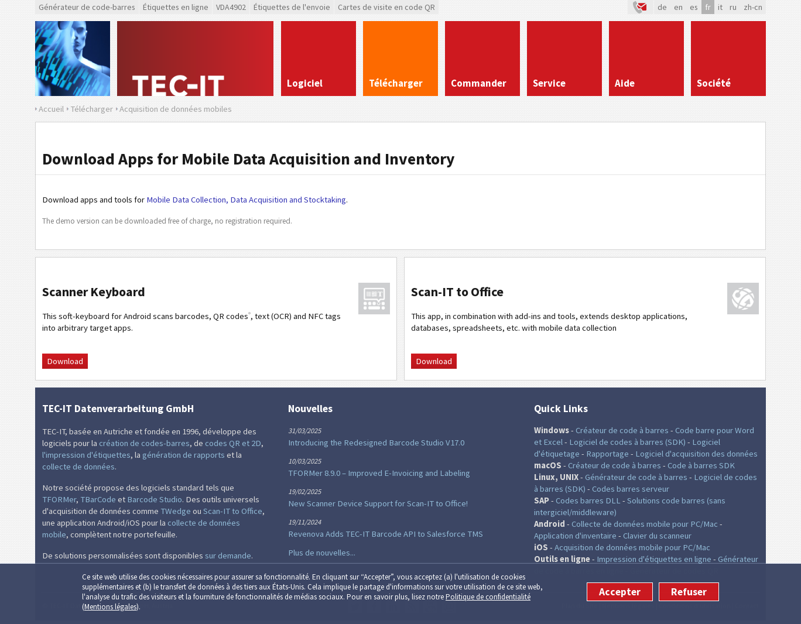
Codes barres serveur (630, 489)
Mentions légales (110, 607)
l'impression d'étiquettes (86, 455)
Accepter (620, 591)
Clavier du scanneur (657, 535)
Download (65, 361)
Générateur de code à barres (636, 477)
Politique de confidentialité (488, 597)
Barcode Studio (154, 499)
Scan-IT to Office (232, 511)
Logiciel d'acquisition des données (696, 453)
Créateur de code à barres (622, 430)
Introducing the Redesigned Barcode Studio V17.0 (376, 442)
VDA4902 (231, 7)
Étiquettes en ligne (175, 7)
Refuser (689, 591)
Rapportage (607, 453)
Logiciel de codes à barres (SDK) (627, 442)
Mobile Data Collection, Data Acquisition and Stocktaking (246, 199)
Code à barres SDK (701, 465)
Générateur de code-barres (87, 7)
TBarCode (98, 499)
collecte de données (78, 466)
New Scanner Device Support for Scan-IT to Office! (378, 503)
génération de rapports (183, 455)
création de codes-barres (144, 443)
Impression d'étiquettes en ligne (654, 559)
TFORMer (59, 499)
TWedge (175, 511)
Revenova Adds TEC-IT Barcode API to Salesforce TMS (385, 534)
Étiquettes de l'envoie (292, 7)
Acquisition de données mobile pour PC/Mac (632, 547)
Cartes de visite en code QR (386, 7)
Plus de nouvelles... (321, 552)
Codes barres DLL (588, 500)
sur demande (228, 555)
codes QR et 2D (233, 443)
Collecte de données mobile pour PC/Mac (644, 524)
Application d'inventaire (575, 535)
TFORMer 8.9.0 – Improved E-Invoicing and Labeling (379, 473)
